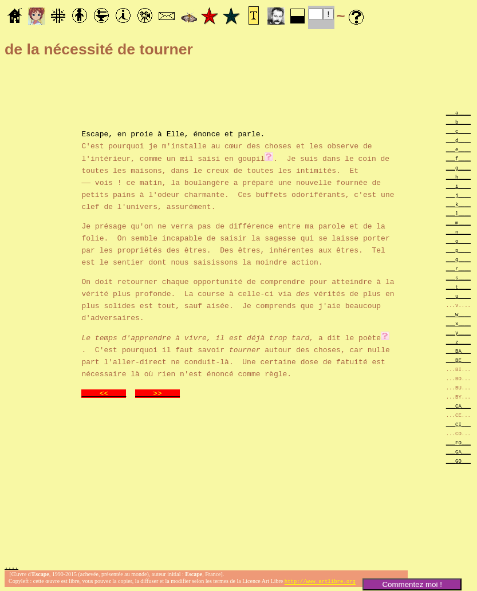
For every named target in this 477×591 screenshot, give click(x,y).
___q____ (458, 259)
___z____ (458, 341)
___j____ (458, 195)
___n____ (458, 231)
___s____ (458, 277)
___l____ (458, 213)
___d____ (458, 140)
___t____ (458, 286)
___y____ (458, 332)
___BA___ (458, 350)
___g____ (458, 167)
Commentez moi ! (411, 584)
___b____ (458, 121)
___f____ (458, 158)
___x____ (458, 323)
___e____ (458, 149)
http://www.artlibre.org (320, 581)
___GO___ (458, 460)
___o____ (458, 241)
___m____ (458, 222)
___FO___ (458, 442)
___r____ (458, 268)
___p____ (458, 250)
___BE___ (458, 360)
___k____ (458, 204)
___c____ (458, 131)
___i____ (458, 186)
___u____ (458, 296)
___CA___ (458, 405)
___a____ (458, 112)
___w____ (458, 314)
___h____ (458, 176)
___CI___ (458, 424)
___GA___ (458, 451)
